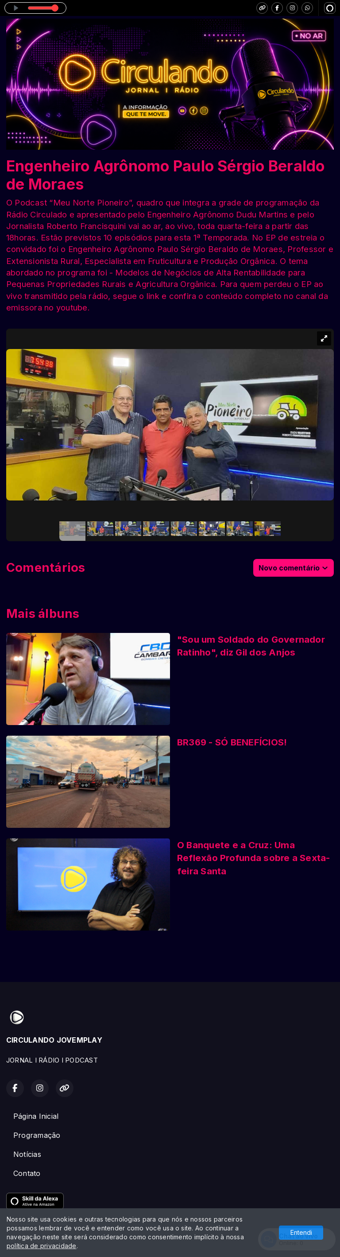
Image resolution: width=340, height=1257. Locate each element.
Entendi (301, 1232)
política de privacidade (42, 1245)
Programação (37, 1135)
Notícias (27, 1154)
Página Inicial (35, 1116)
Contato (27, 1173)
